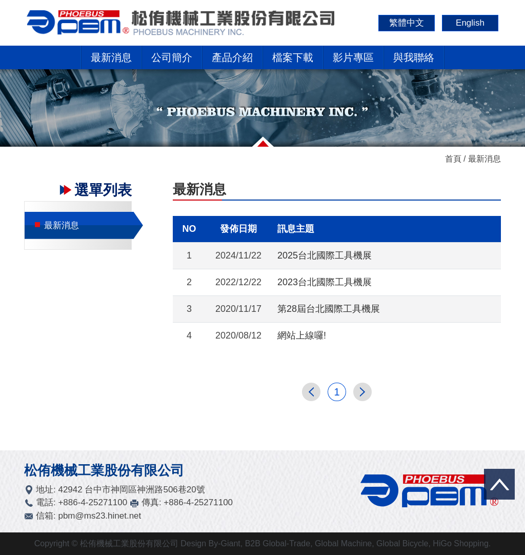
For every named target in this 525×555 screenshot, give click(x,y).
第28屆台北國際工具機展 (328, 309)
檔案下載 (292, 57)
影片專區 (353, 57)
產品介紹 (232, 57)
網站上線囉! (301, 335)
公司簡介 (171, 57)
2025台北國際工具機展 (324, 255)
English (470, 23)
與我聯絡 (413, 57)
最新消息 (111, 57)
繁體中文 (406, 23)
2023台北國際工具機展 (324, 282)
